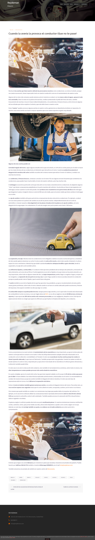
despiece (46, 477)
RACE (46, 294)
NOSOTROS (66, 4)
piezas (71, 477)
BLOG (71, 4)
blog (11, 29)
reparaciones (22, 480)
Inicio (61, 4)
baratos (29, 477)
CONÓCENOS (84, 4)
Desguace (19, 29)
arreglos (12, 477)
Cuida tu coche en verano (70, 487)
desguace (37, 477)
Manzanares (51, 469)
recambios (13, 480)
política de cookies (83, 536)
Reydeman (13, 2)
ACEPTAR (47, 539)
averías (20, 477)
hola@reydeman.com (17, 523)
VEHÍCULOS (77, 4)
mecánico (63, 477)
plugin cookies (12, 537)
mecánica (54, 477)
